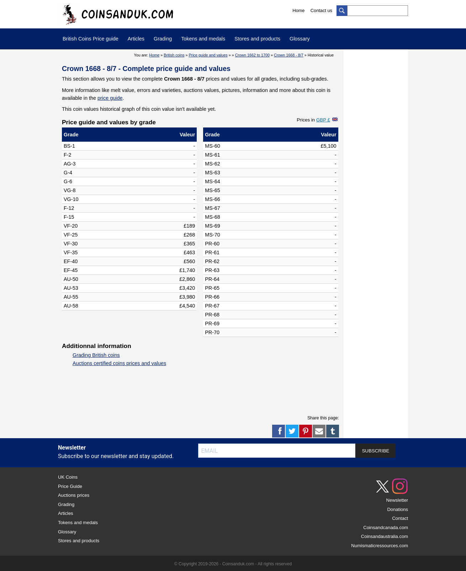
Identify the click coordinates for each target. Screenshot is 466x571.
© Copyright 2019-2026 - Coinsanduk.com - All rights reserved (233, 563)
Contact (400, 518)
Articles (136, 39)
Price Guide (70, 486)
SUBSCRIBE (375, 450)
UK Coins (68, 477)
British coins (174, 55)
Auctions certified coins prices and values (119, 363)
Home (298, 10)
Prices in (313, 120)
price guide (109, 98)
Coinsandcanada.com (385, 527)
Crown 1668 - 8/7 (288, 55)
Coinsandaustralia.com (384, 536)
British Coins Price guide (90, 39)
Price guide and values (208, 55)
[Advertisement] (191, 392)
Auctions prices (73, 495)
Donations (397, 509)
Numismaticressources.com (379, 545)
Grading (163, 39)
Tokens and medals (203, 39)
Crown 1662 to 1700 (252, 55)
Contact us (321, 10)
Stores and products (257, 39)
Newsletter (397, 500)
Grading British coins (96, 355)
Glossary (300, 39)
